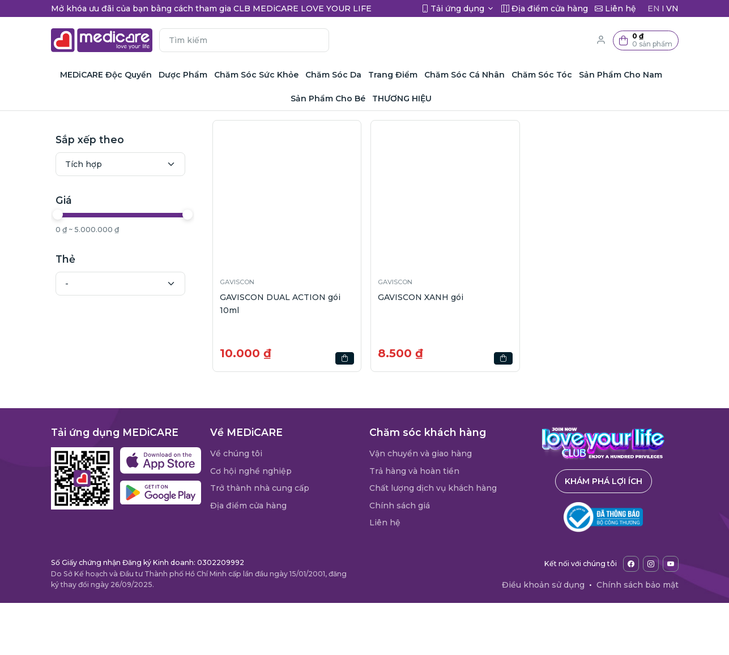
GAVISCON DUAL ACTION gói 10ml (280, 303)
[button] (646, 40)
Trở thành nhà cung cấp (259, 488)
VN (672, 8)
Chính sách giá (399, 505)
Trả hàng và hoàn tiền (414, 471)
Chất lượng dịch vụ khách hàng (433, 488)
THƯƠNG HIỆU (402, 98)
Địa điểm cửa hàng (248, 505)
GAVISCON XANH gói (420, 297)
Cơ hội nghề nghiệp (251, 471)
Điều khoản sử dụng (543, 585)
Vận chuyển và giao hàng (420, 453)
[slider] (58, 214)
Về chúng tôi (236, 453)
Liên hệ (384, 522)
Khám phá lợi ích (603, 481)
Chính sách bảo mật (637, 585)
